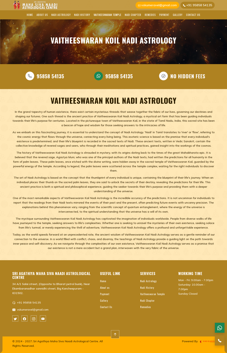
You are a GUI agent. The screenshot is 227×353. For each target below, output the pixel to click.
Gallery (178, 15)
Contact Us (193, 15)
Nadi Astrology (61, 15)
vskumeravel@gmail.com (157, 5)
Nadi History (82, 15)
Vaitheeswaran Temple (107, 15)
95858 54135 (44, 76)
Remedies (150, 15)
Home (30, 15)
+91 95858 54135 (197, 5)
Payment (164, 15)
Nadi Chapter (133, 15)
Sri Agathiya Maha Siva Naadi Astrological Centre (65, 341)
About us (42, 15)
